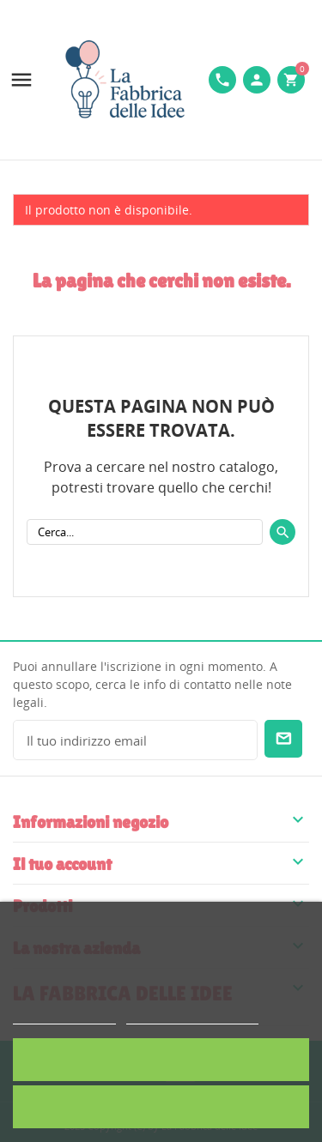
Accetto (160, 1059)
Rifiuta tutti (161, 1106)
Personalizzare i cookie (192, 1016)
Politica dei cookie (64, 1016)
